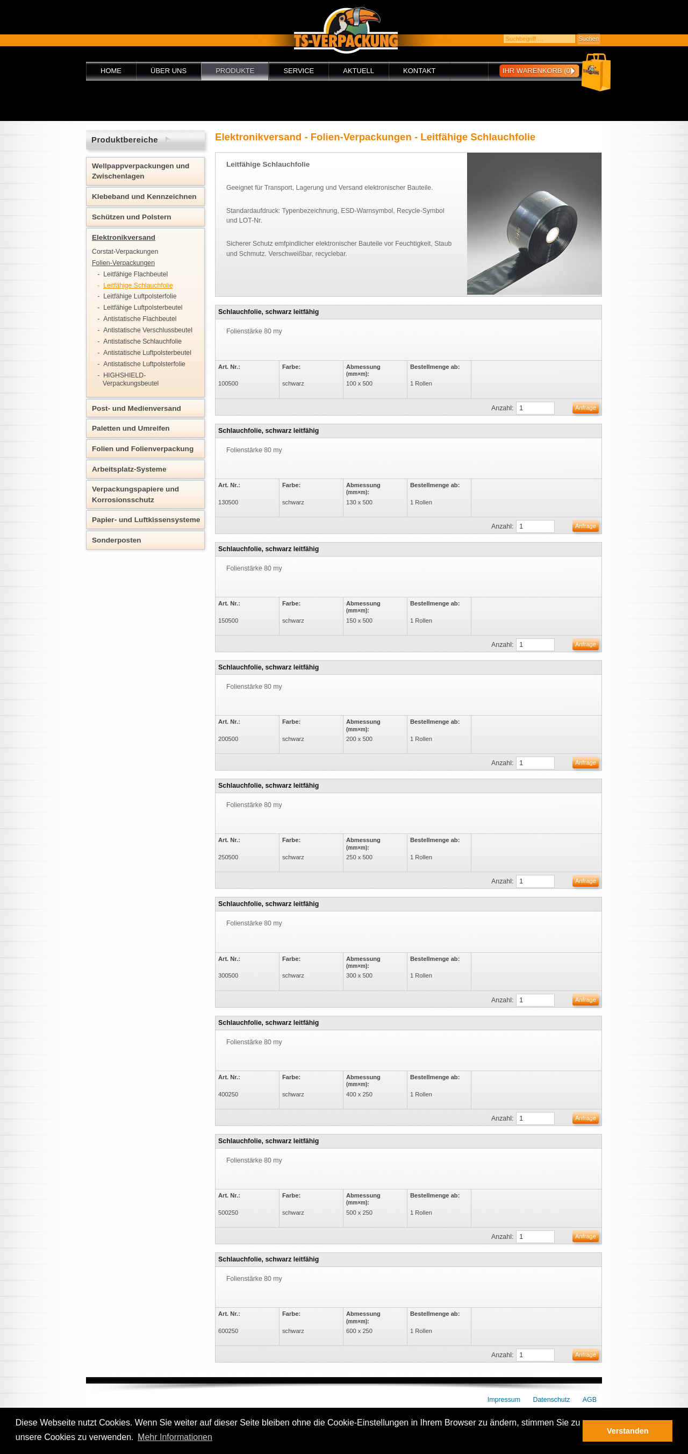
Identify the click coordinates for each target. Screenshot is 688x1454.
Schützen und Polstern (131, 217)
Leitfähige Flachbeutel (135, 274)
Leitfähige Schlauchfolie (138, 285)
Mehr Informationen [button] (175, 1437)
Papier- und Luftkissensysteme (146, 520)
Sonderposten (116, 540)
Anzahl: (502, 408)
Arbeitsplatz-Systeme (129, 469)
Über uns (168, 71)
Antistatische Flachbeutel (139, 319)
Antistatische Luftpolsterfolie (144, 364)
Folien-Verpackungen (123, 263)
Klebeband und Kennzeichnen (144, 197)
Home (111, 71)
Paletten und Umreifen (131, 428)
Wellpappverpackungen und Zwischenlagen (140, 171)
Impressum (504, 1399)
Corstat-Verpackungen (125, 251)
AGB (590, 1399)
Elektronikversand (123, 237)
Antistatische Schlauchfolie (142, 341)
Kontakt (419, 71)
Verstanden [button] (628, 1431)
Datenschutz (551, 1399)
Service (298, 71)
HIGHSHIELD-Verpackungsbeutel (131, 379)
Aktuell (358, 71)
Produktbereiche (124, 139)
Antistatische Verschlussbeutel (147, 330)
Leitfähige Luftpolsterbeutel (142, 307)
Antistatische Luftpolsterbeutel (147, 353)
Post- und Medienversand (136, 408)
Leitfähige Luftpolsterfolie (139, 296)
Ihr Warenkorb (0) (537, 71)
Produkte (235, 71)
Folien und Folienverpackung (143, 449)
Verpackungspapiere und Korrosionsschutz (135, 494)
